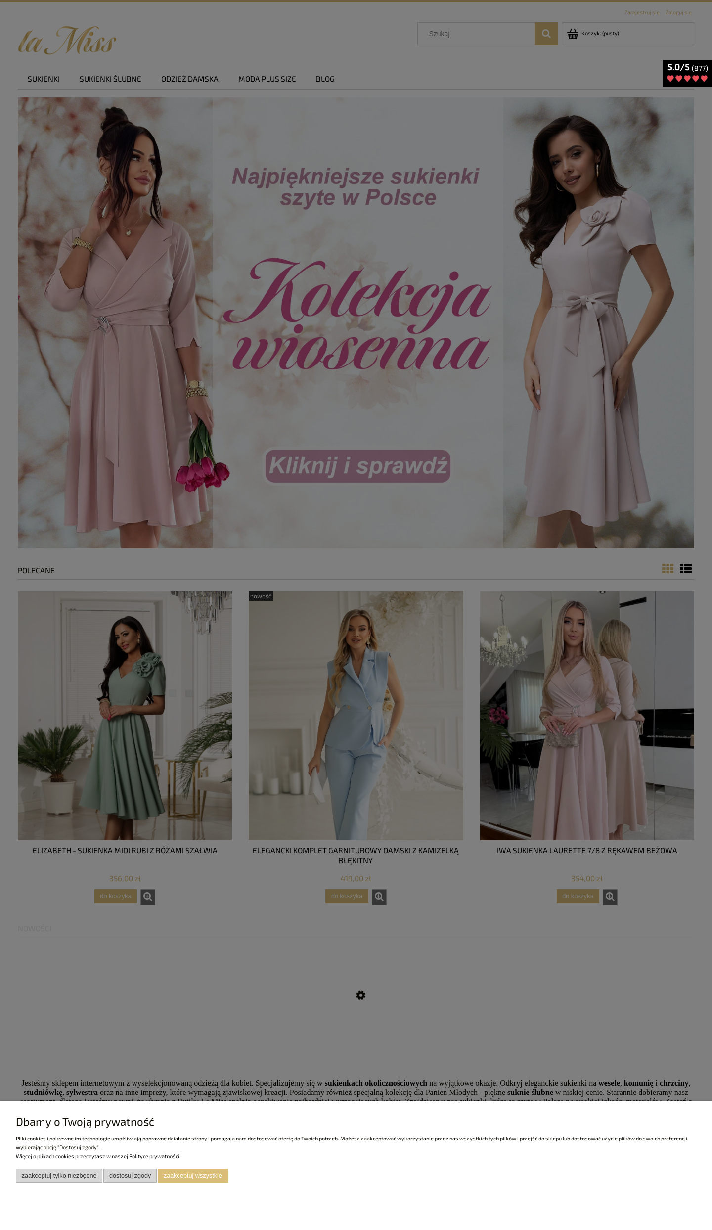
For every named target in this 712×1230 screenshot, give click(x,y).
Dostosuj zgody (130, 1175)
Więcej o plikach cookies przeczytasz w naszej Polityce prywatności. (98, 1156)
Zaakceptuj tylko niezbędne (59, 1175)
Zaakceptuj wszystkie (193, 1175)
